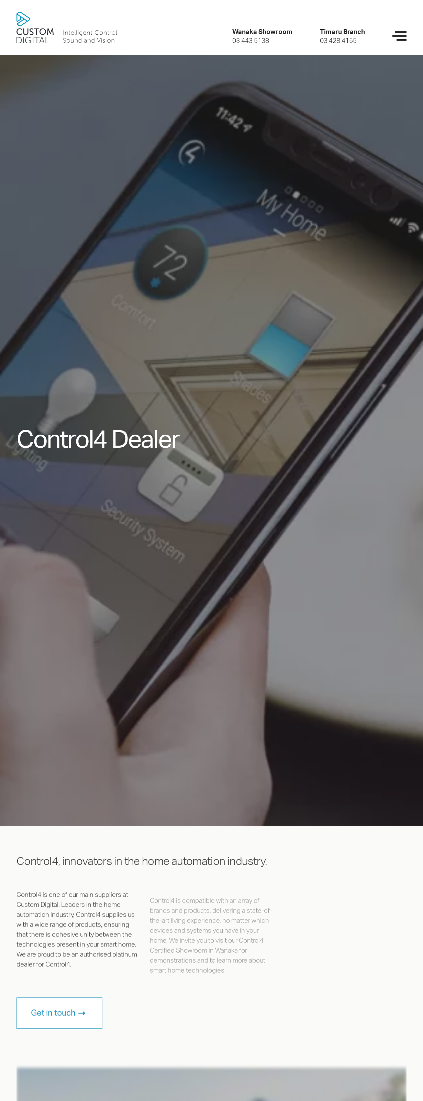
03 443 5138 (250, 41)
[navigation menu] (399, 36)
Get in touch (53, 1017)
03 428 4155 (338, 41)
